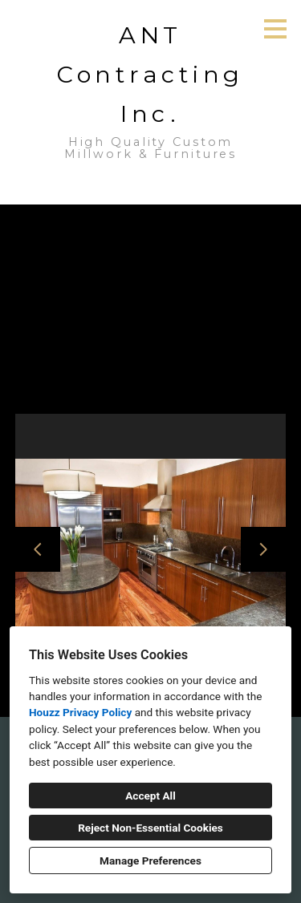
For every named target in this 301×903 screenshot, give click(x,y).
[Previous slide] (37, 549)
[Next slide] (263, 549)
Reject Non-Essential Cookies (150, 827)
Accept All (150, 795)
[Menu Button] (275, 29)
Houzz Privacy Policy (80, 712)
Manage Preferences (150, 860)
